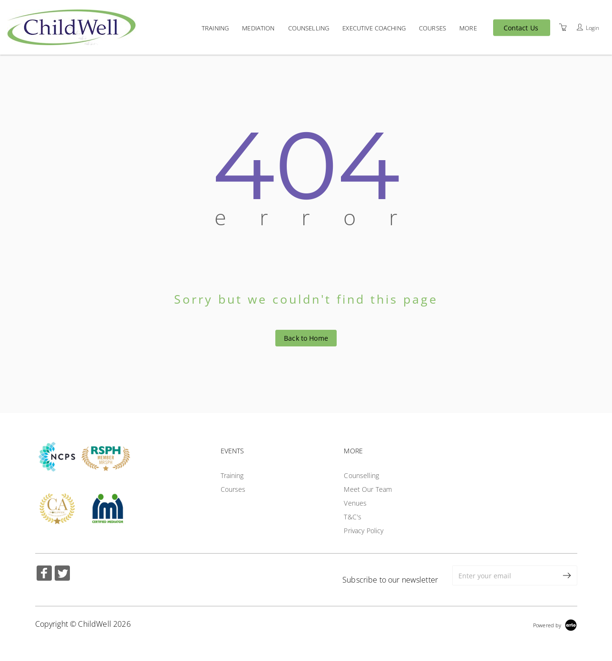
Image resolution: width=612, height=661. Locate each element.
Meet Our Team (368, 489)
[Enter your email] (504, 575)
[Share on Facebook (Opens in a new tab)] (44, 574)
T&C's (352, 516)
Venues (355, 503)
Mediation (258, 27)
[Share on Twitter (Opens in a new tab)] (62, 574)
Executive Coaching (374, 27)
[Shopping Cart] (563, 26)
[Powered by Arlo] (555, 624)
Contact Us (521, 27)
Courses (432, 27)
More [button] (468, 27)
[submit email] (567, 575)
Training (215, 27)
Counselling (309, 27)
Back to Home (306, 338)
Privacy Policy (363, 530)
